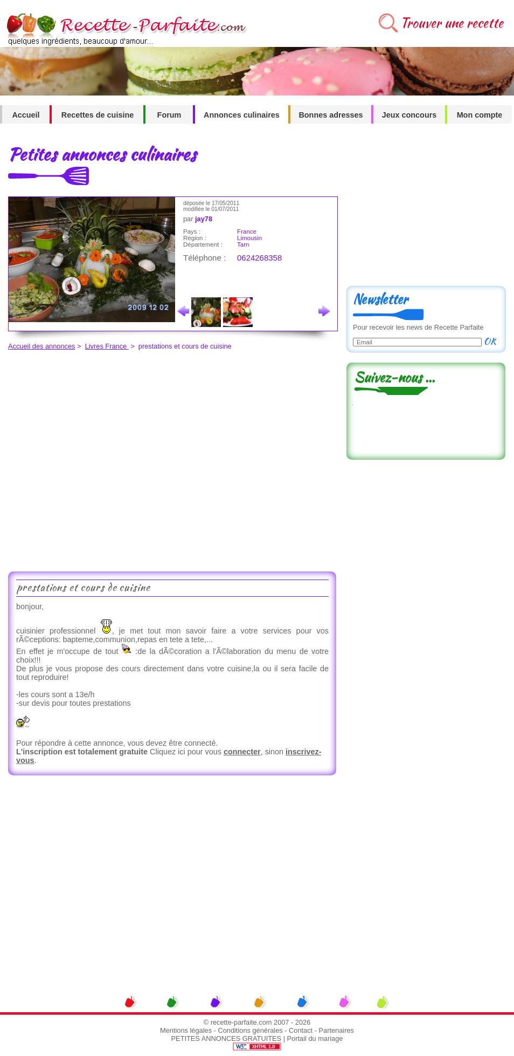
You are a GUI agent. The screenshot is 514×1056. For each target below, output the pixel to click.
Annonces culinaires (242, 115)
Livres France (107, 346)
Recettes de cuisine (97, 115)
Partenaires (336, 1030)
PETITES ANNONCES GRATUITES (226, 1038)
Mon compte (480, 115)
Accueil (25, 115)
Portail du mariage (315, 1038)
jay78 (203, 219)
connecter (242, 751)
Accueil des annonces (41, 346)
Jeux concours (409, 115)
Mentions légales (186, 1030)
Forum (169, 115)
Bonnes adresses (330, 115)
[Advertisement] (101, 459)
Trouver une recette (451, 22)
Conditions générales (250, 1030)
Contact (300, 1030)
